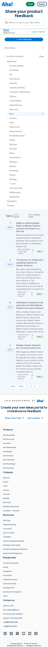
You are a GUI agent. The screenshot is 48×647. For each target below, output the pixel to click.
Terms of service (30, 644)
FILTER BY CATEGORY (14, 56)
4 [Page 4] (39, 386)
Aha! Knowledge (9, 464)
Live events (7, 529)
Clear (41, 56)
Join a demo (35, 418)
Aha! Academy (8, 468)
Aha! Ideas (7, 443)
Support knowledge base (12, 553)
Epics (21, 253)
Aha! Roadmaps (9, 435)
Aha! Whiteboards (9, 447)
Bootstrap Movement (11, 506)
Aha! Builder (7, 451)
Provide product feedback (13, 614)
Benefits (6, 498)
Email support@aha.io (11, 610)
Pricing (5, 567)
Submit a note (8, 606)
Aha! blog (6, 520)
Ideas (6, 30)
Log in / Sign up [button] (39, 32)
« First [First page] (12, 386)
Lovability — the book (11, 511)
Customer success (10, 579)
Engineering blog (9, 524)
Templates (7, 537)
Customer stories (9, 584)
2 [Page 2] (30, 386)
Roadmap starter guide (11, 545)
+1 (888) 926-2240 (10, 622)
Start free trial (14, 418)
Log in (5, 596)
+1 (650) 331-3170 (10, 626)
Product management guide (13, 541)
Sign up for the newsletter (13, 618)
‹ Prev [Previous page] (20, 386)
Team (5, 486)
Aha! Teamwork (9, 460)
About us (6, 478)
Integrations (7, 571)
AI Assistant (7, 575)
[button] (28, 32)
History (5, 482)
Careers (6, 490)
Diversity (6, 494)
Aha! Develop (8, 456)
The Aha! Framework (11, 563)
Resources (9, 33)
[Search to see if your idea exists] (25, 22)
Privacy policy (16, 644)
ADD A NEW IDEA (23, 39)
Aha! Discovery (8, 439)
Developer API (8, 588)
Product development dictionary (15, 549)
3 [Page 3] (35, 386)
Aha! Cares (7, 502)
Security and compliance (12, 592)
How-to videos (8, 533)
